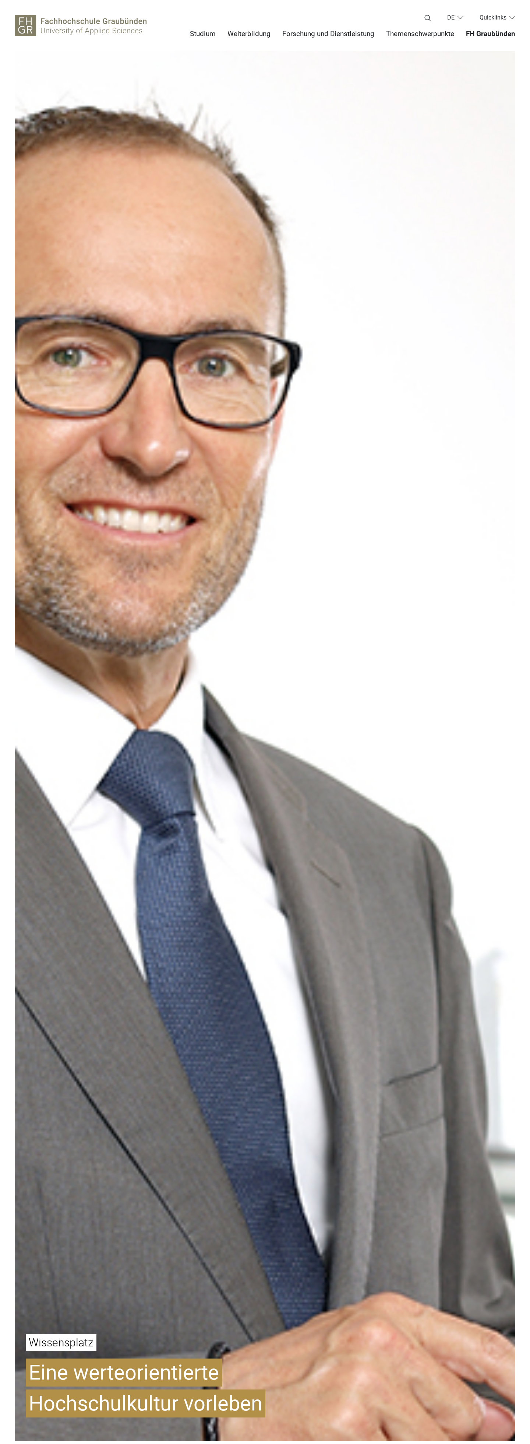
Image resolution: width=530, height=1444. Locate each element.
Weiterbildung (249, 33)
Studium (203, 33)
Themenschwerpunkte (420, 33)
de (451, 18)
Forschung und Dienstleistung (328, 33)
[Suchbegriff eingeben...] (427, 18)
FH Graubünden (490, 33)
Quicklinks (493, 18)
